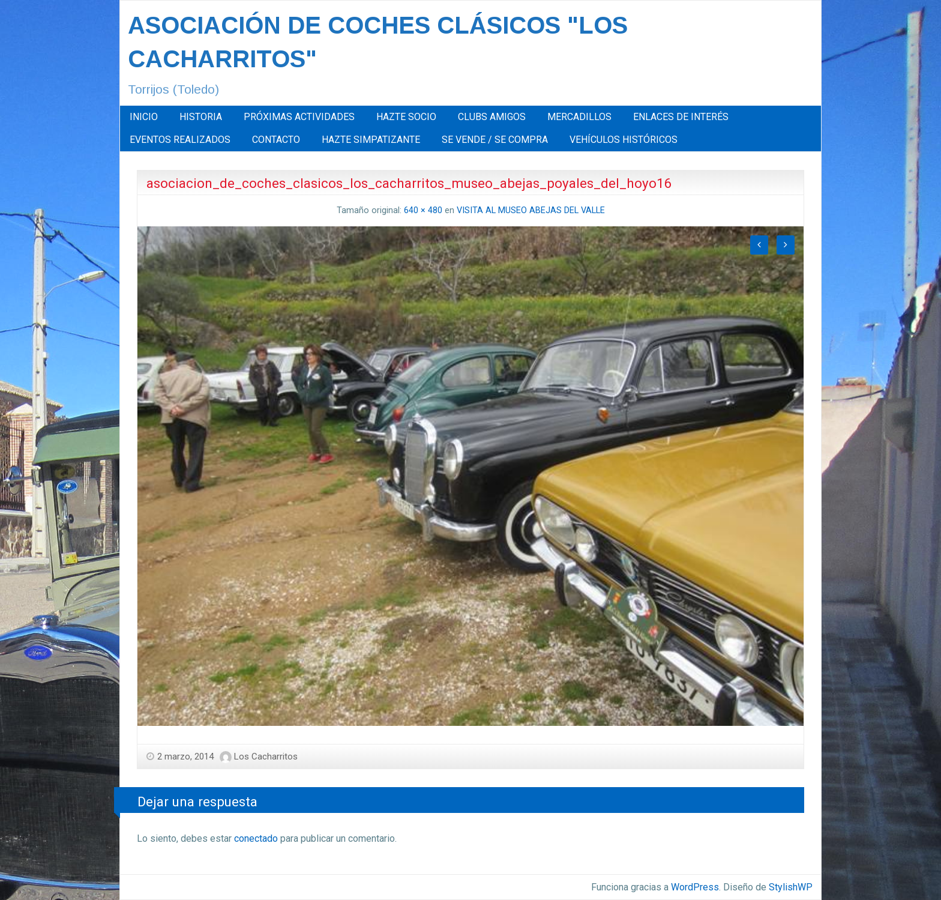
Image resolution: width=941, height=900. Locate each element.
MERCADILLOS (579, 116)
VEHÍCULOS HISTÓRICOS (624, 139)
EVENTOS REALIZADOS (180, 139)
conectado (256, 838)
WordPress (695, 887)
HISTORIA (200, 116)
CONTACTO (276, 139)
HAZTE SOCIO (406, 116)
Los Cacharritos (266, 756)
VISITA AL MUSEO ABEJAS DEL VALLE (531, 210)
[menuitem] (143, 117)
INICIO (144, 116)
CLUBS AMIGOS (492, 116)
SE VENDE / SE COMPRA (495, 139)
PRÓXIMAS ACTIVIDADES (299, 116)
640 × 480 (423, 210)
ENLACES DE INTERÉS (681, 116)
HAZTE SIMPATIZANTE (371, 139)
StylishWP (791, 887)
